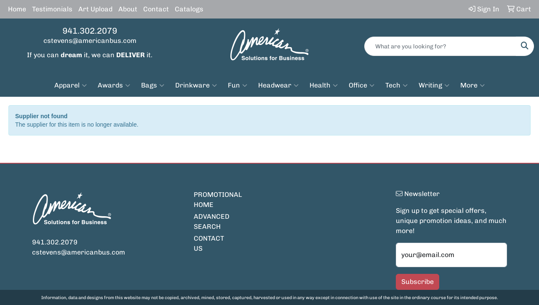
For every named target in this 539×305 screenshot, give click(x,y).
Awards (114, 85)
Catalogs (189, 9)
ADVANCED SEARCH (211, 221)
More (472, 85)
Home (17, 9)
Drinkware (196, 85)
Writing (434, 85)
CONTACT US (209, 243)
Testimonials (52, 9)
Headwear (278, 85)
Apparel (70, 85)
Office (361, 85)
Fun (237, 85)
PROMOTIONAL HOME (214, 200)
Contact (156, 9)
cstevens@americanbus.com (89, 41)
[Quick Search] (440, 46)
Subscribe (417, 282)
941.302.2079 (89, 31)
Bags (152, 85)
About (127, 9)
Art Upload (95, 9)
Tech (396, 85)
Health (324, 85)
